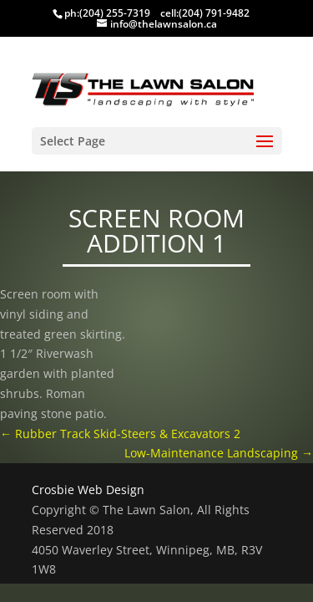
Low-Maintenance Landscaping (218, 453)
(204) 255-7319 (114, 13)
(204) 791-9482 (214, 13)
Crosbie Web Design (88, 489)
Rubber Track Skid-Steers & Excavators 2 (120, 433)
